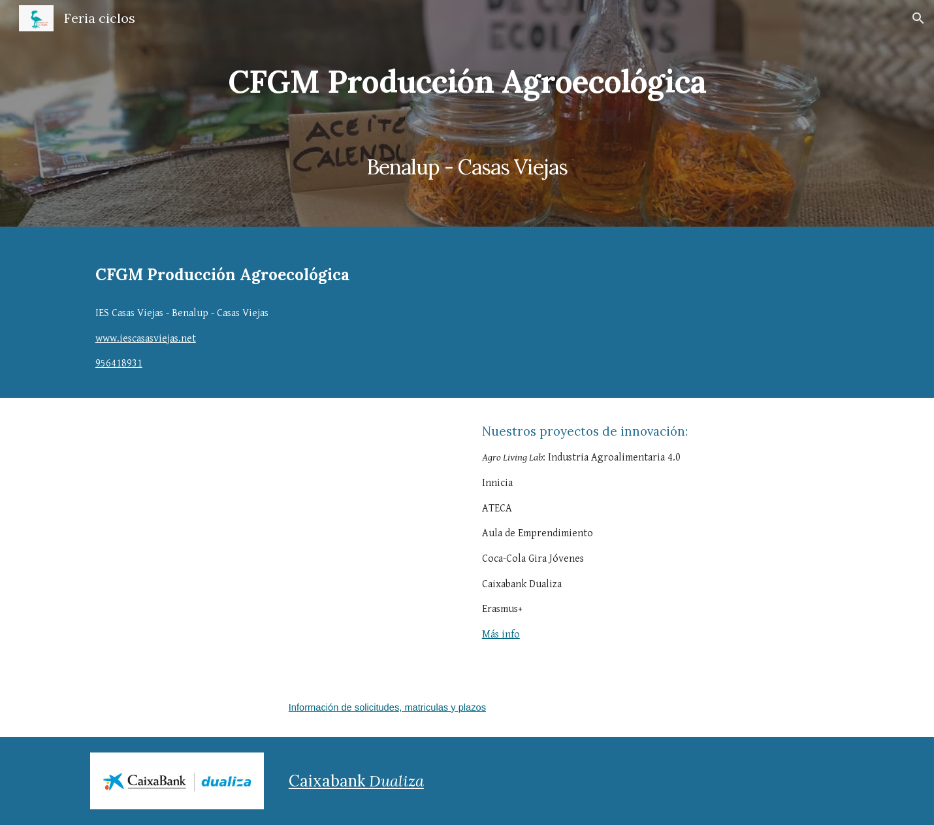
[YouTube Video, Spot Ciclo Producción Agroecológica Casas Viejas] (273, 538)
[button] (918, 18)
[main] (467, 113)
